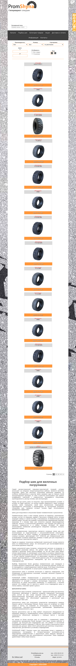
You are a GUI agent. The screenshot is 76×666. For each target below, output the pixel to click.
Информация (33, 38)
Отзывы (37, 657)
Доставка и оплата (59, 33)
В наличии (36, 54)
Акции (47, 33)
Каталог (13, 33)
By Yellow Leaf (17, 657)
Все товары (35, 52)
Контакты (44, 38)
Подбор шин (22, 33)
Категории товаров (36, 33)
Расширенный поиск (17, 25)
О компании (37, 655)
